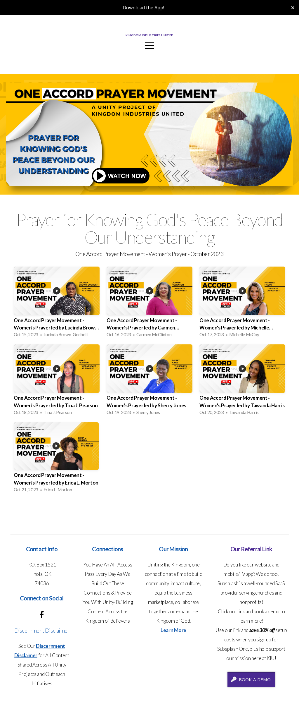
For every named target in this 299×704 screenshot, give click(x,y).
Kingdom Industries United (149, 35)
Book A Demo (250, 679)
